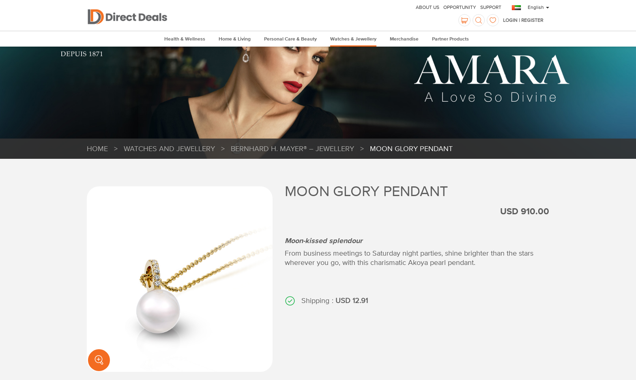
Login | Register (523, 20)
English (538, 7)
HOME (97, 148)
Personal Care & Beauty (290, 39)
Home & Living (235, 39)
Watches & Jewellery (353, 39)
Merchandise (404, 39)
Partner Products (450, 39)
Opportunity (459, 7)
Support (490, 7)
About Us (427, 7)
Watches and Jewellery (169, 148)
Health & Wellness (184, 39)
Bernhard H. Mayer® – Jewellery (292, 148)
